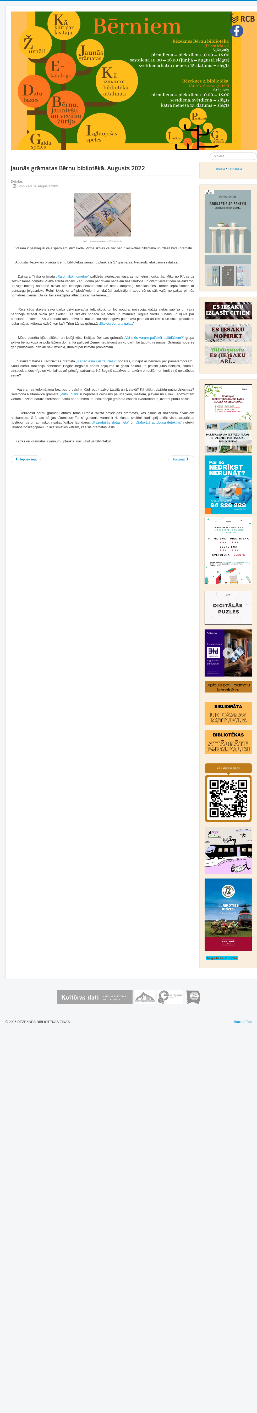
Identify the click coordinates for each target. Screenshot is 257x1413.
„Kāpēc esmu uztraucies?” (96, 361)
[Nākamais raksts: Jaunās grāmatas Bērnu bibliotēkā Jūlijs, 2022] (181, 459)
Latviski (219, 169)
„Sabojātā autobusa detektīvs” (159, 422)
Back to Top (243, 1022)
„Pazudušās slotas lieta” (110, 422)
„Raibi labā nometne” (72, 276)
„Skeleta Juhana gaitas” (116, 323)
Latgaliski (235, 169)
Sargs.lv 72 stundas (222, 958)
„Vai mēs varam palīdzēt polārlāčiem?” (154, 338)
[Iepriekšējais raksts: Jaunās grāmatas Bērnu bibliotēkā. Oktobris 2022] (26, 459)
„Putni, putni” (69, 394)
